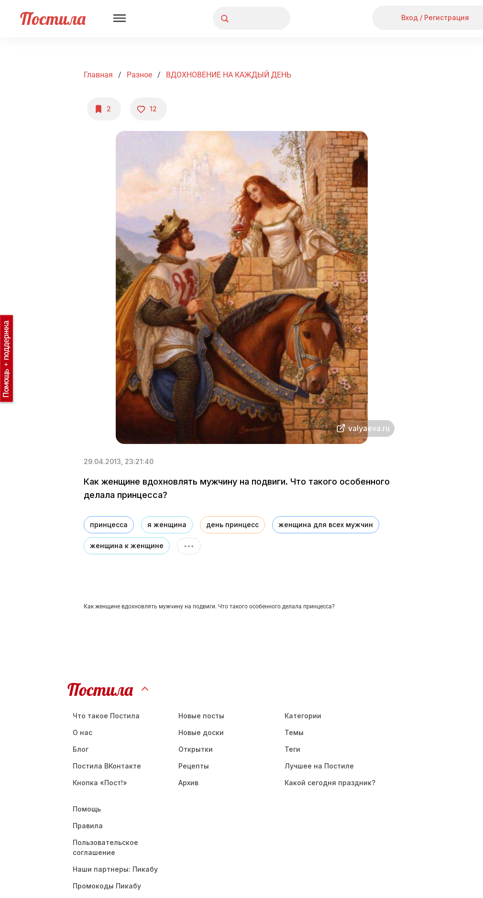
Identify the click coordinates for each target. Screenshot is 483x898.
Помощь (87, 809)
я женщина (167, 524)
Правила (88, 826)
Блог (80, 749)
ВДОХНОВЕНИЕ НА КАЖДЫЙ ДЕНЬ (228, 74)
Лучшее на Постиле (319, 766)
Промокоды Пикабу (107, 886)
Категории (303, 716)
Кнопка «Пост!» (100, 783)
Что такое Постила (106, 716)
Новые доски (201, 732)
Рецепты (193, 766)
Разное (139, 74)
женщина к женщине (127, 545)
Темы (294, 732)
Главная (98, 74)
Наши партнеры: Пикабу (115, 869)
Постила (53, 18)
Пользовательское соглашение (105, 847)
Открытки (195, 749)
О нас (82, 732)
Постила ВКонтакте (107, 766)
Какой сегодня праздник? (330, 783)
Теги (292, 749)
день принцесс (232, 524)
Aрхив (188, 783)
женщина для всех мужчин (325, 524)
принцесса (109, 524)
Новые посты (201, 716)
